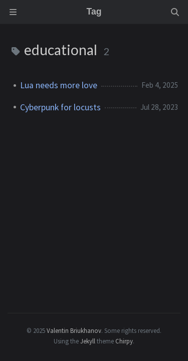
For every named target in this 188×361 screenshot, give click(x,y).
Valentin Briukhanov (74, 330)
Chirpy (124, 341)
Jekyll (87, 341)
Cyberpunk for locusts (60, 107)
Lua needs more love (58, 85)
